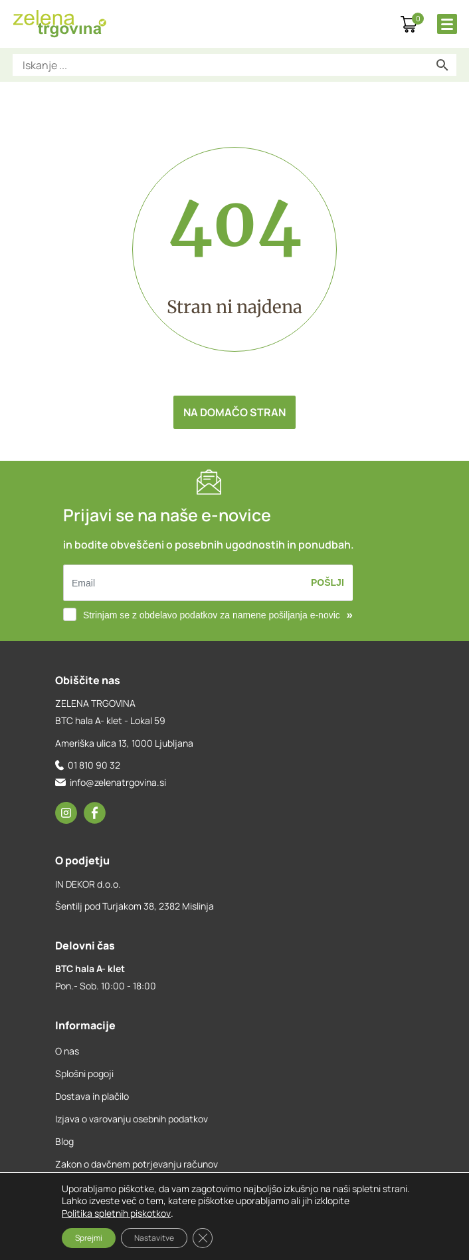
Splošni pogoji (84, 1073)
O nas (67, 1051)
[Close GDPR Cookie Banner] (203, 1238)
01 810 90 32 (94, 765)
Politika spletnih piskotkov (116, 1213)
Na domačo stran (234, 412)
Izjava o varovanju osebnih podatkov (131, 1118)
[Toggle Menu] (447, 24)
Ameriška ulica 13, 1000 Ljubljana (124, 743)
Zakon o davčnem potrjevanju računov (136, 1164)
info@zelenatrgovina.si (118, 782)
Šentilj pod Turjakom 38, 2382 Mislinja (134, 906)
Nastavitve (154, 1237)
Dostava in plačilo (92, 1096)
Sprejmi (88, 1237)
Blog (64, 1141)
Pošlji (327, 582)
